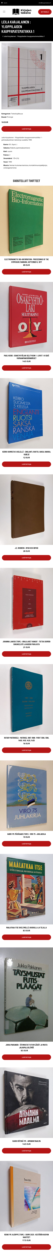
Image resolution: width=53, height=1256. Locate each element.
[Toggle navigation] (4, 12)
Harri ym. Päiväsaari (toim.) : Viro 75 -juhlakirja (26, 834)
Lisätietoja (26, 129)
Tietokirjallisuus (17, 114)
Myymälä (45, 12)
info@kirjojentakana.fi (45, 3)
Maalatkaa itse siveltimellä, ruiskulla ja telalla (26, 927)
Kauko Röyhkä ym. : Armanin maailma (26, 1141)
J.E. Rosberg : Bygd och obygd (26, 548)
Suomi (5, 3)
